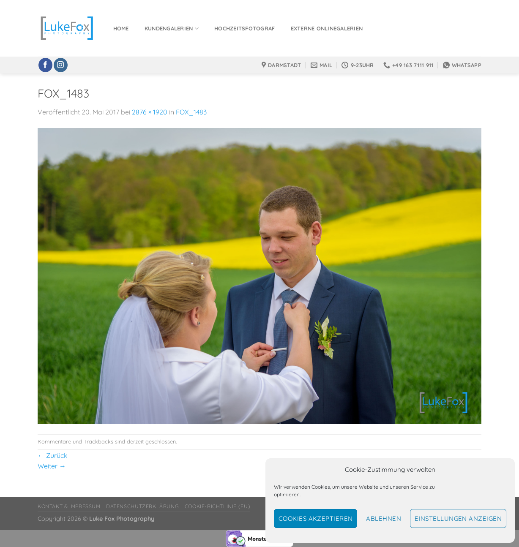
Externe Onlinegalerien (327, 28)
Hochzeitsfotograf (244, 28)
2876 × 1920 (149, 112)
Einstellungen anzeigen (458, 518)
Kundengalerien (172, 28)
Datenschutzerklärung (142, 506)
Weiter (52, 466)
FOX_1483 (191, 112)
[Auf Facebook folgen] (45, 65)
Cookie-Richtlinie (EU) (217, 506)
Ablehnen (383, 518)
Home (121, 28)
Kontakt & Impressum (69, 506)
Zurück (53, 455)
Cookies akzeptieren (316, 518)
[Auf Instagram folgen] (61, 65)
